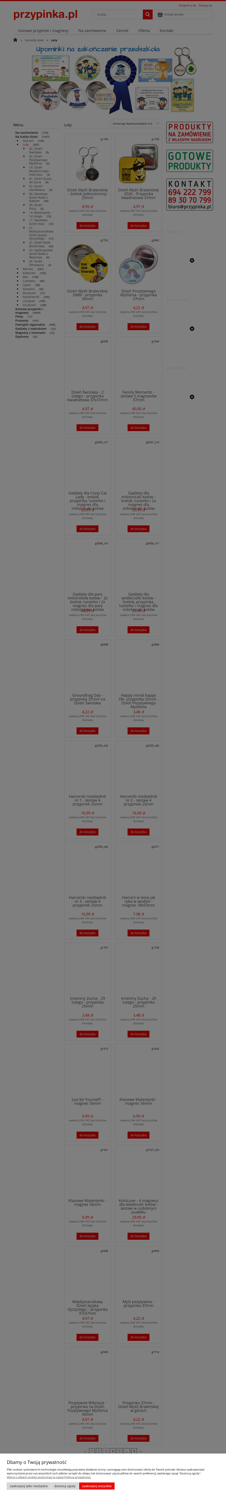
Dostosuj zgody (64, 1486)
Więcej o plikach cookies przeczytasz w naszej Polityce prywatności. (49, 1477)
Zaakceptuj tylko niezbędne (29, 1486)
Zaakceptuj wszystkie (97, 1486)
